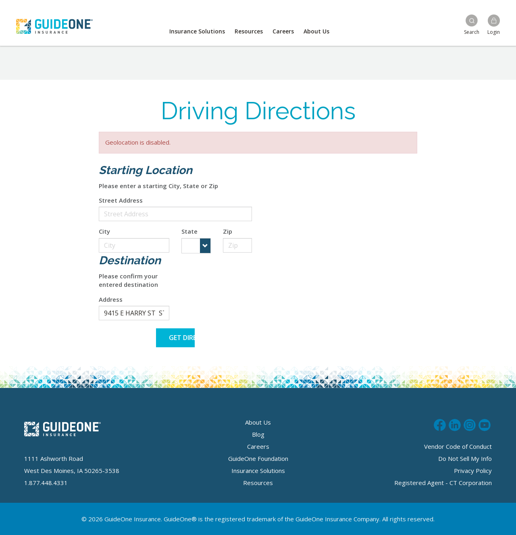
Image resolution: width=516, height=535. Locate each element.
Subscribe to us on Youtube (485, 424)
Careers (283, 31)
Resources (249, 31)
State (189, 231)
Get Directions (182, 337)
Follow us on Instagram (470, 424)
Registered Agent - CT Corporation (443, 483)
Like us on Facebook (440, 424)
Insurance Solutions (197, 31)
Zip (227, 231)
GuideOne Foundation (258, 458)
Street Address (121, 200)
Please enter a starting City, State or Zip (158, 186)
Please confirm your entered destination (128, 280)
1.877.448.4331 (46, 483)
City (104, 231)
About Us (316, 31)
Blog (258, 434)
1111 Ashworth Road (53, 458)
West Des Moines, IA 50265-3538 (71, 471)
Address (111, 299)
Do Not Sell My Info (465, 458)
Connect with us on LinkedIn (455, 424)
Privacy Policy (473, 471)
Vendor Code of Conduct (458, 446)
